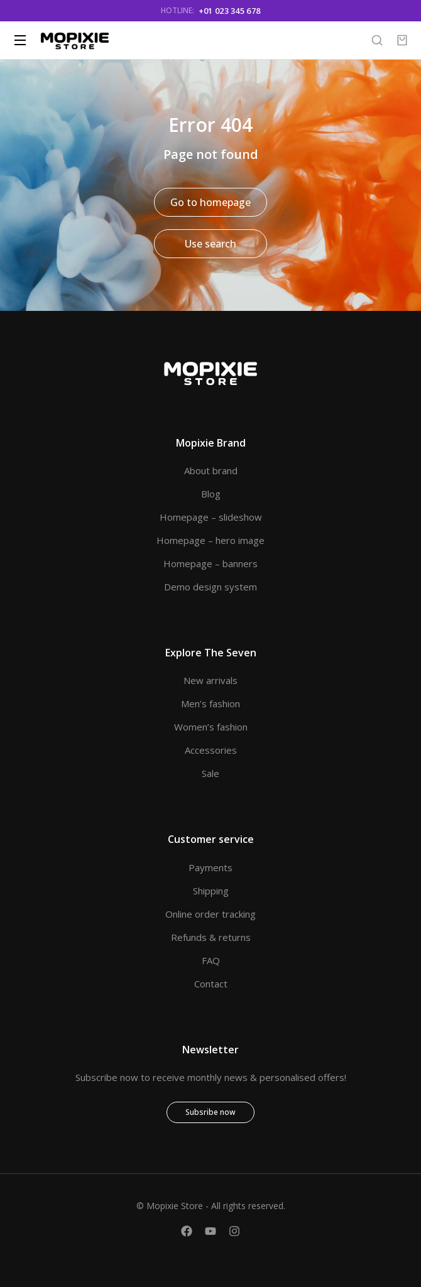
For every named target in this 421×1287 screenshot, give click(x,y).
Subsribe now (210, 1112)
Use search (210, 244)
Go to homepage (210, 202)
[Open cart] (402, 40)
